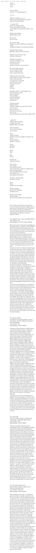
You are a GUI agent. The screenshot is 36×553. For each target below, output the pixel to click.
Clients (11, 5)
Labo (23, 1)
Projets (17, 1)
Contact (11, 3)
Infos (12, 1)
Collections (12, 15)
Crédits (11, 6)
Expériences (12, 4)
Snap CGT (22, 18)
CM (5, 1)
